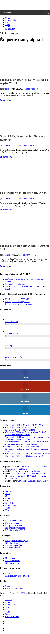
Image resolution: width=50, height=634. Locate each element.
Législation (10, 29)
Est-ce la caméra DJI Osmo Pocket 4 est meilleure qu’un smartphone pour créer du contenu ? (26, 443)
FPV (7, 22)
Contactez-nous (12, 523)
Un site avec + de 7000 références (19, 299)
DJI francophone (12, 563)
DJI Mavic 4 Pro (12, 333)
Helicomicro (10, 558)
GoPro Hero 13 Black (14, 357)
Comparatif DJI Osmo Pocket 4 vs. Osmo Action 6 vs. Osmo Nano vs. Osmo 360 (27, 438)
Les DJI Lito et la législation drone (20, 430)
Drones (8, 18)
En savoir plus (6, 100)
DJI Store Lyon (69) (13, 545)
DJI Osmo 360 (11, 321)
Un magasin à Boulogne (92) (17, 301)
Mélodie (6, 89)
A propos (9, 491)
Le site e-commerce (13, 521)
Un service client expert (15, 284)
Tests (7, 24)
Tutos (7, 27)
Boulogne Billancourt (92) (16, 540)
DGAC (8, 573)
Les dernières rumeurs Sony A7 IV (23, 192)
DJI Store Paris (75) (13, 543)
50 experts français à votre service (19, 304)
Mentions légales (12, 586)
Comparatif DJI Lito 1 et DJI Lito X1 (21, 427)
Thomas (6, 145)
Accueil (8, 600)
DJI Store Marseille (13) (15, 548)
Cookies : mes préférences (16, 588)
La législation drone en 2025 (17, 576)
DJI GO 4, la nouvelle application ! (32, 471)
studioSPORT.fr (18, 593)
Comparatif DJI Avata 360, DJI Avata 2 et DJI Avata (27, 454)
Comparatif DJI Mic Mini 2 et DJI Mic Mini (24, 425)
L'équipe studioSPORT (15, 530)
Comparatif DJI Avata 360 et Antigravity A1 (24, 456)
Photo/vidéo (10, 20)
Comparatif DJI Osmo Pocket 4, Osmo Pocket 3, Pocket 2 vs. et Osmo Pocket (26, 433)
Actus (7, 493)
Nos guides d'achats (13, 525)
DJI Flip (8, 345)
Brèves (8, 496)
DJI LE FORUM (12, 560)
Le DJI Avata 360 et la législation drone (22, 446)
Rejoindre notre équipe (15, 528)
